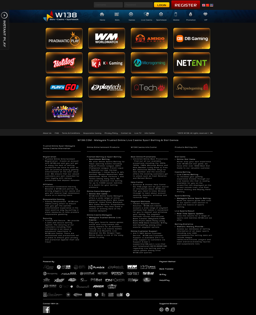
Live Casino (146, 20)
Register (186, 4)
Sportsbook (161, 20)
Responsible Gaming (92, 133)
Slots (117, 20)
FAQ (57, 133)
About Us (47, 133)
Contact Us (126, 133)
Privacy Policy (111, 133)
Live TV (137, 133)
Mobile (176, 20)
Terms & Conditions (71, 133)
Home (102, 20)
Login (161, 4)
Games (132, 20)
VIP (205, 20)
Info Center (150, 133)
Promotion (191, 20)
